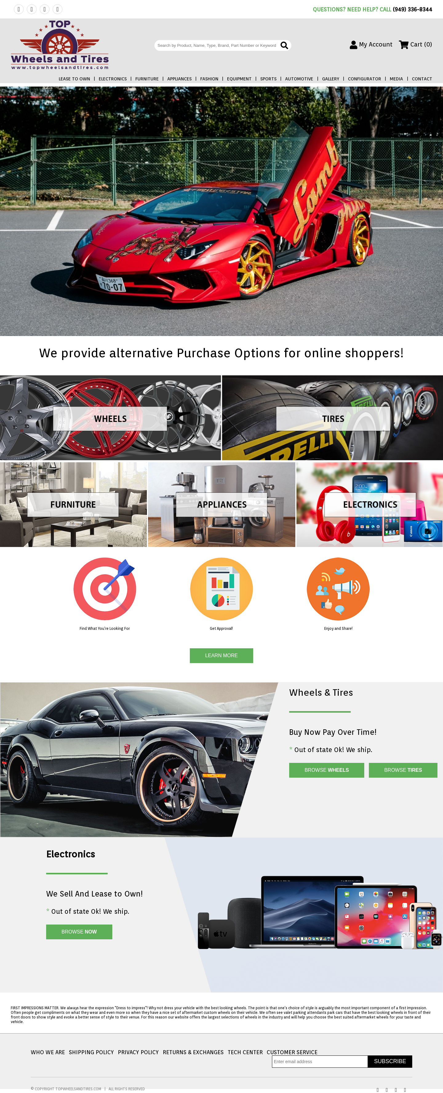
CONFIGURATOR (364, 79)
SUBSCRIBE (390, 1061)
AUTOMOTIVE (299, 79)
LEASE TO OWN (74, 79)
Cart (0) (415, 44)
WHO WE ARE (48, 1052)
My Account (371, 44)
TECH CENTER (245, 1052)
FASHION (209, 79)
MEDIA (396, 79)
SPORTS (268, 79)
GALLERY (330, 79)
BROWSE (327, 770)
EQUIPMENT (239, 79)
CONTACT (422, 79)
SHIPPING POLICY (91, 1052)
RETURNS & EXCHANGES (193, 1052)
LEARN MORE (221, 655)
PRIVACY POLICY (138, 1052)
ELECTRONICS (113, 79)
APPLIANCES (179, 79)
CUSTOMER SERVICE (292, 1052)
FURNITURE (147, 79)
